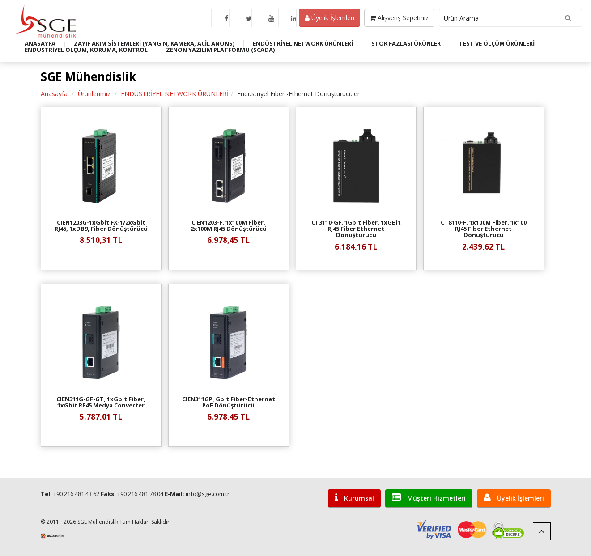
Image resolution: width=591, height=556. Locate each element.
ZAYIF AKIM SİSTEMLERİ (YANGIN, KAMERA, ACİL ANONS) (154, 43)
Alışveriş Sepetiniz (399, 17)
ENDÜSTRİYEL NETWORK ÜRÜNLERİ (303, 43)
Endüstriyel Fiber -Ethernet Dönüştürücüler (298, 93)
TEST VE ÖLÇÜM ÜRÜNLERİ (497, 43)
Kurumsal (354, 497)
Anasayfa (54, 93)
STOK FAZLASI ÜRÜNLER (406, 43)
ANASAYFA (40, 43)
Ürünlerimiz (94, 93)
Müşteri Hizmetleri (429, 497)
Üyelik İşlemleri (329, 17)
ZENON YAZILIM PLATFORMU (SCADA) (220, 50)
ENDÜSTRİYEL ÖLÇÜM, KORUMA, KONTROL (86, 50)
